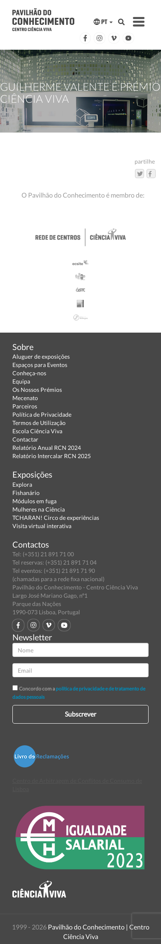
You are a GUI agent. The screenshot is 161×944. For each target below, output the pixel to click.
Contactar (25, 439)
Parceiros (24, 406)
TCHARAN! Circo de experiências (55, 517)
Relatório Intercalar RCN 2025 (51, 455)
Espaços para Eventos (39, 364)
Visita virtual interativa (41, 525)
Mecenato (25, 397)
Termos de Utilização (39, 422)
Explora (22, 484)
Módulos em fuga (34, 501)
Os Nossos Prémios (37, 389)
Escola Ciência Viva (37, 431)
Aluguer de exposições (41, 356)
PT (103, 21)
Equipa (21, 381)
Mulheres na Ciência (38, 509)
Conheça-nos (29, 373)
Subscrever (80, 714)
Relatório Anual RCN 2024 (46, 447)
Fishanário (26, 492)
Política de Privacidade (41, 414)
